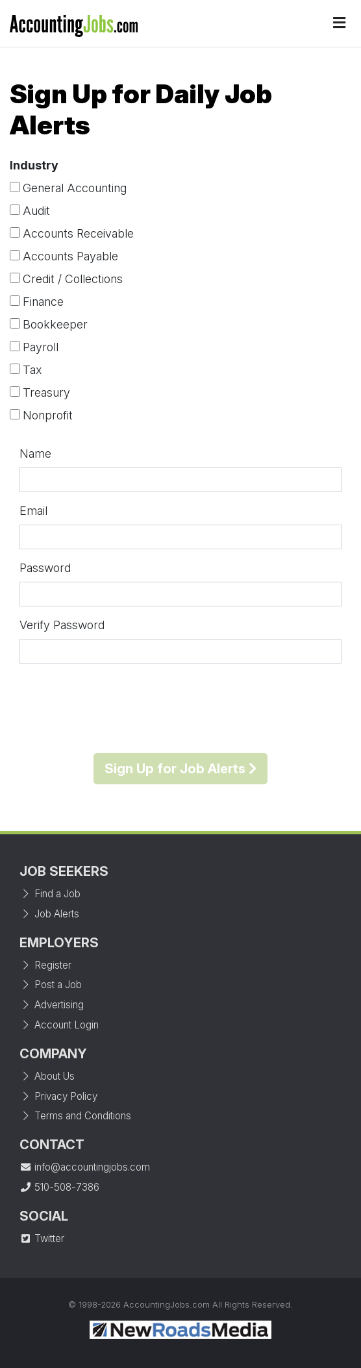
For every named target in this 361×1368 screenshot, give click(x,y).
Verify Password (62, 625)
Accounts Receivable (78, 233)
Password (45, 568)
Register (45, 965)
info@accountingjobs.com (84, 1167)
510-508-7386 (59, 1187)
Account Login (59, 1025)
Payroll (40, 347)
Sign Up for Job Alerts (180, 769)
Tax (32, 370)
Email (33, 510)
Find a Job (50, 894)
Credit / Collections (73, 279)
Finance (43, 301)
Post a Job (50, 984)
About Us (47, 1076)
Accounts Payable (70, 256)
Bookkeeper (55, 324)
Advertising (51, 1005)
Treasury (46, 392)
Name (35, 453)
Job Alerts (49, 914)
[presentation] (180, 708)
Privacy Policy (58, 1096)
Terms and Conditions (75, 1116)
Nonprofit (48, 415)
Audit (36, 211)
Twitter (41, 1238)
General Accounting (75, 188)
